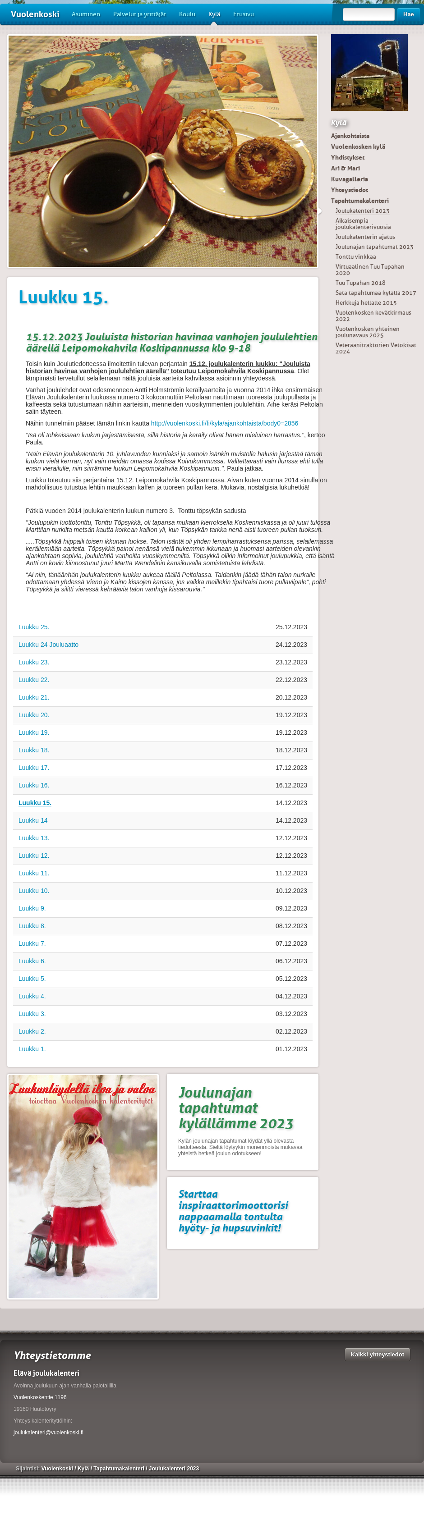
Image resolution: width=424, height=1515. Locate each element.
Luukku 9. (32, 908)
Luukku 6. (32, 961)
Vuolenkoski (35, 14)
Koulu (187, 14)
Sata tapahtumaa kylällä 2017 (376, 293)
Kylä (214, 17)
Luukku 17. (34, 767)
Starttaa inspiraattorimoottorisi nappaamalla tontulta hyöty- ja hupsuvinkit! (233, 1210)
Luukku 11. (34, 873)
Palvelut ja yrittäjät (139, 14)
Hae (408, 14)
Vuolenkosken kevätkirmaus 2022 (373, 316)
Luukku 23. (34, 662)
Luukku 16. (34, 785)
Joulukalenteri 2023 (363, 211)
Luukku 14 (33, 820)
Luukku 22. (34, 679)
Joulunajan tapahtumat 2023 (375, 247)
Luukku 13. (34, 838)
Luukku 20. (34, 715)
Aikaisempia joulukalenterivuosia (363, 224)
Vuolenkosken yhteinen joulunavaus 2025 (368, 332)
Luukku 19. (34, 732)
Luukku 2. (32, 1031)
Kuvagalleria (349, 179)
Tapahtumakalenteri (360, 201)
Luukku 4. (32, 996)
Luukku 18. (34, 750)
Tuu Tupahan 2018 (361, 283)
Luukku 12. (34, 855)
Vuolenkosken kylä (358, 146)
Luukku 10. (34, 890)
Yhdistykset (347, 157)
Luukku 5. (32, 978)
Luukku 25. (34, 627)
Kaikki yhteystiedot (378, 1354)
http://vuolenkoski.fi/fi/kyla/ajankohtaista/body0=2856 (224, 423)
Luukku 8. (32, 925)
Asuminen (86, 14)
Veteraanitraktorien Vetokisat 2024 (376, 348)
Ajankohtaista (350, 136)
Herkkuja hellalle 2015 (366, 303)
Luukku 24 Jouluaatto (48, 644)
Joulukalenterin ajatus (365, 237)
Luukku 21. (34, 697)
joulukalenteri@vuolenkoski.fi (48, 1432)
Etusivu (243, 14)
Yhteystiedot (349, 190)
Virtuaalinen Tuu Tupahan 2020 (370, 270)
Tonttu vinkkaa (356, 257)
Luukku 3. (32, 1013)
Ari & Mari (345, 168)
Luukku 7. (32, 943)
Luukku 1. (32, 1049)
